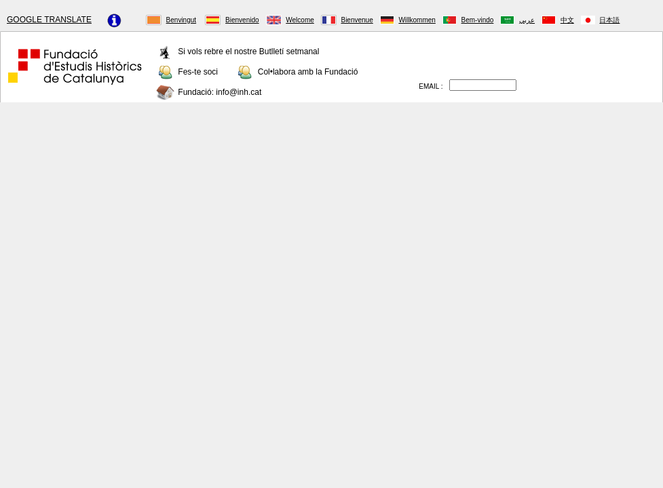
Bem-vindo (477, 20)
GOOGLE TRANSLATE (49, 19)
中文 (567, 20)
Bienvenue (357, 20)
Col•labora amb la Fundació (308, 71)
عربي (527, 20)
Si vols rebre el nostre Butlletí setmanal (248, 51)
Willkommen (416, 20)
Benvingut (181, 20)
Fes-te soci (198, 71)
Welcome (300, 20)
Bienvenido (242, 20)
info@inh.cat (238, 91)
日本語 (609, 20)
